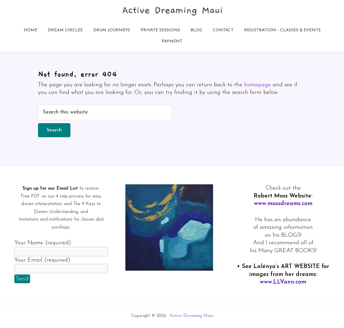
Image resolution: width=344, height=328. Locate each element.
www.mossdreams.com (283, 204)
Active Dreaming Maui (191, 316)
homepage (257, 85)
